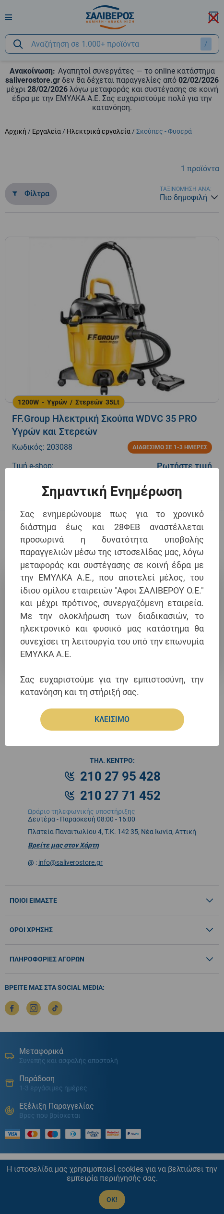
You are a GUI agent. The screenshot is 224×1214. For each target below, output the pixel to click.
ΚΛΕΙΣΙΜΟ (112, 719)
